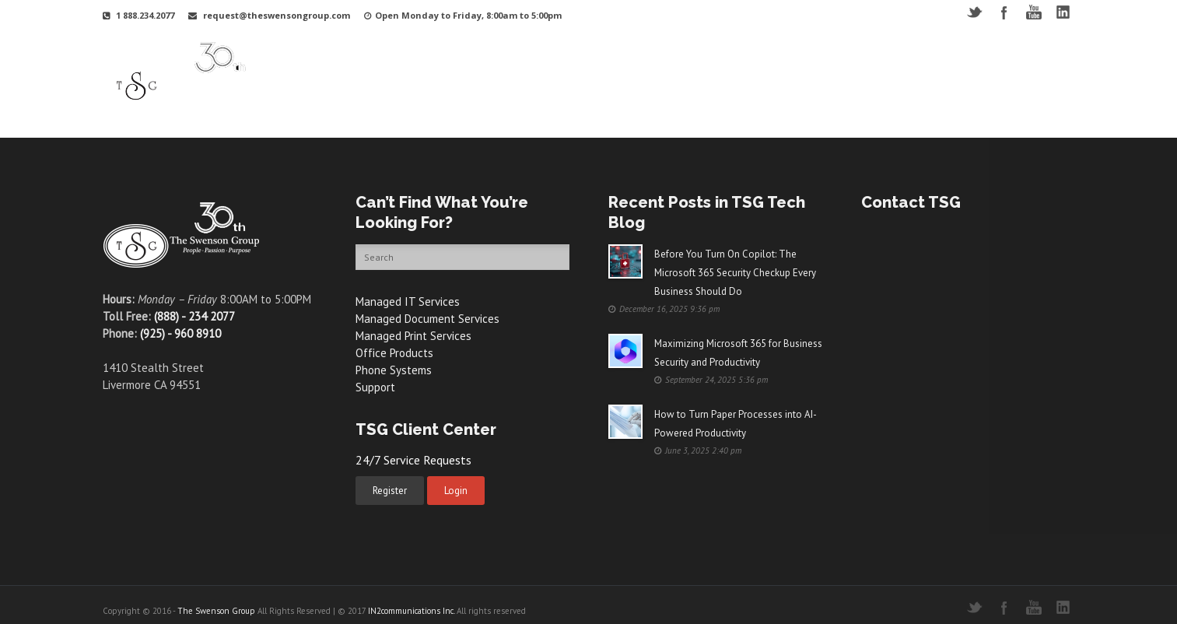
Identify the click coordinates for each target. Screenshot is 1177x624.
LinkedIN (1063, 12)
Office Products (394, 352)
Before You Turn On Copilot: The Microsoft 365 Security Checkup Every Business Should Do (735, 272)
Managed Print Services (413, 335)
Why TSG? (465, 73)
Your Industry (544, 73)
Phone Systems (394, 370)
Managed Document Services (427, 318)
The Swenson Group (216, 610)
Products (681, 73)
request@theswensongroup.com (276, 15)
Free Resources (876, 73)
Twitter (974, 12)
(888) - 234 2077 (194, 316)
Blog (946, 73)
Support (743, 73)
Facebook (1004, 12)
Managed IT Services (408, 301)
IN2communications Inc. (411, 610)
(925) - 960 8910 (180, 333)
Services (617, 73)
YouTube (1033, 12)
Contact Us (1005, 73)
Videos (801, 73)
